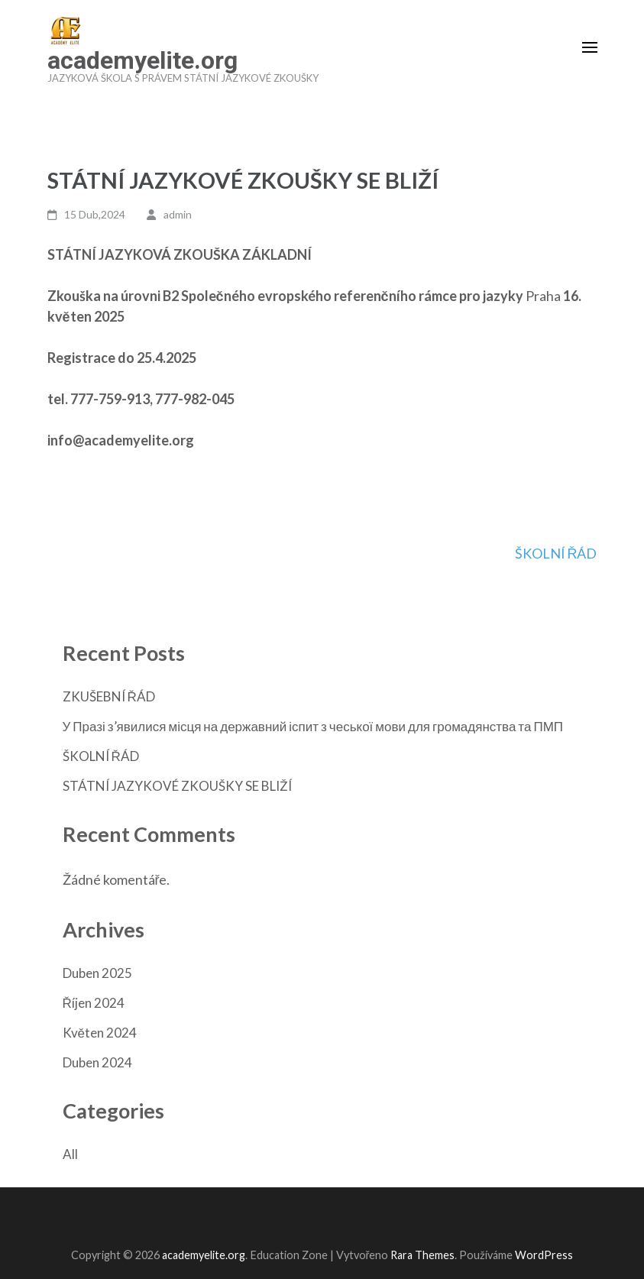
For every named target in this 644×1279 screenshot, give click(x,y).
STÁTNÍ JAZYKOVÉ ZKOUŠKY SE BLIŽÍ (177, 786)
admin (177, 214)
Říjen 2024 (94, 1003)
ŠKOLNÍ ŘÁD (556, 553)
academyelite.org (142, 60)
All (70, 1154)
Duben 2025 (97, 973)
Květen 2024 (100, 1033)
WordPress (544, 1254)
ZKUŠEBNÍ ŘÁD (109, 696)
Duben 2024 (97, 1062)
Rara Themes (422, 1254)
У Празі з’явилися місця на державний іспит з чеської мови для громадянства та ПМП (313, 726)
